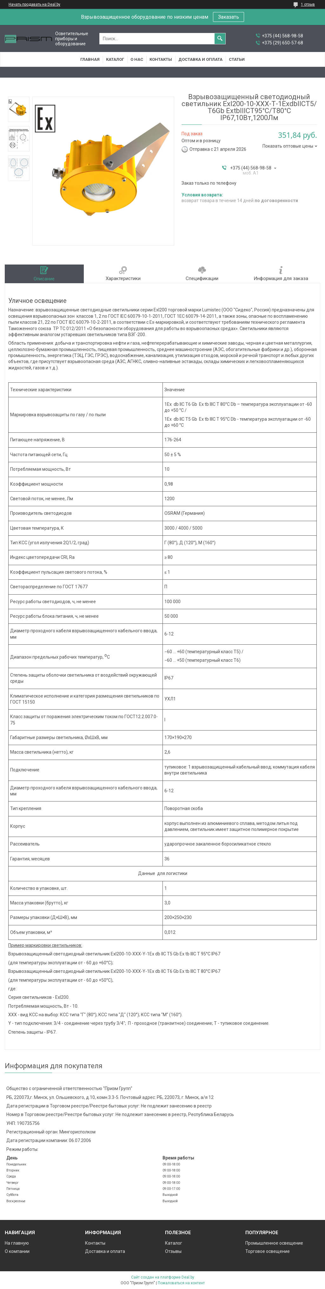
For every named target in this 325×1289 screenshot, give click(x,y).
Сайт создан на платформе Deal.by (162, 1277)
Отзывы (173, 1251)
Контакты (160, 59)
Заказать (228, 17)
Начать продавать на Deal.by (34, 4)
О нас (136, 59)
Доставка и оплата (200, 59)
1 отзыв (308, 4)
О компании (17, 1251)
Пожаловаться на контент (181, 1283)
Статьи (237, 59)
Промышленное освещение (274, 1243)
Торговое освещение (267, 1251)
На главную (17, 1243)
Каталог (115, 59)
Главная (90, 59)
